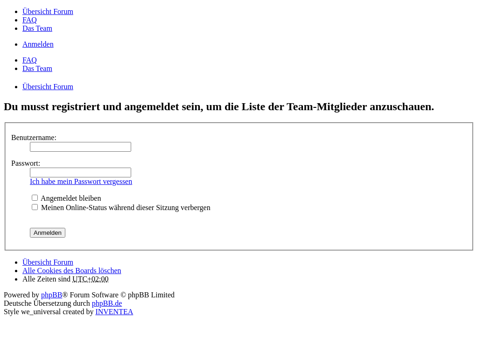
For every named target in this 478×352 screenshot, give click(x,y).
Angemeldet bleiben (66, 198)
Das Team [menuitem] (37, 28)
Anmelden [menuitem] (38, 44)
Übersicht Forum (47, 262)
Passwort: (25, 163)
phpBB (51, 295)
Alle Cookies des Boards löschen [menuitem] (71, 271)
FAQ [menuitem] (29, 20)
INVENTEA (114, 312)
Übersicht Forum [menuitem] (47, 11)
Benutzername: (33, 137)
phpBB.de (107, 303)
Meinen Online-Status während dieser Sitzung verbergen (121, 207)
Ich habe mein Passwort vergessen (81, 181)
